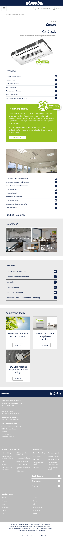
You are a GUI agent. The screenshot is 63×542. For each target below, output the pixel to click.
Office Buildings (6, 453)
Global (4, 498)
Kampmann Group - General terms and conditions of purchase (30, 526)
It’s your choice (11, 80)
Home (7, 14)
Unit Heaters (37, 456)
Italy (34, 504)
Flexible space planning (13, 91)
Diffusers (36, 468)
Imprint (12, 524)
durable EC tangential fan (14, 197)
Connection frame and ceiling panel (17, 178)
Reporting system (46, 528)
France (35, 513)
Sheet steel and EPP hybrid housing (17, 182)
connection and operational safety (16, 204)
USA (3, 504)
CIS (3, 513)
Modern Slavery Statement (26, 531)
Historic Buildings (21, 465)
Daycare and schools (23, 458)
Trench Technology (39, 453)
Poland (4, 510)
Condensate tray (11, 189)
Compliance (41, 531)
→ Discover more (17, 137)
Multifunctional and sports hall (22, 454)
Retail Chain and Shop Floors (7, 469)
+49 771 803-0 (6, 435)
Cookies (35, 528)
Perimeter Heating (53, 460)
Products (11, 14)
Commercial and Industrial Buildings (8, 457)
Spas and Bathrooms (23, 468)
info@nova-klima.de (8, 437)
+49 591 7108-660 (7, 411)
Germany (36, 501)
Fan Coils (16, 14)
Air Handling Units (53, 453)
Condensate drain (11, 208)
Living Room (20, 471)
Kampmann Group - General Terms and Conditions (34, 524)
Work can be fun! (11, 87)
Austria (35, 498)
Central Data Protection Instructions (19, 528)
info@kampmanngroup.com (10, 414)
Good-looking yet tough (13, 76)
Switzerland (5, 507)
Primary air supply (11, 193)
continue (18, 345)
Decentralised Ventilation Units (53, 464)
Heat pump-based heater (38, 464)
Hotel (3, 461)
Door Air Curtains (53, 456)
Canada (4, 501)
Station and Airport (22, 461)
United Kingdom (38, 507)
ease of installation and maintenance (17, 186)
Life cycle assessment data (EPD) (16, 98)
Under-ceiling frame (12, 200)
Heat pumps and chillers (53, 469)
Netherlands (36, 510)
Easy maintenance (12, 94)
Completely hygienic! (12, 83)
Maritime (4, 465)
